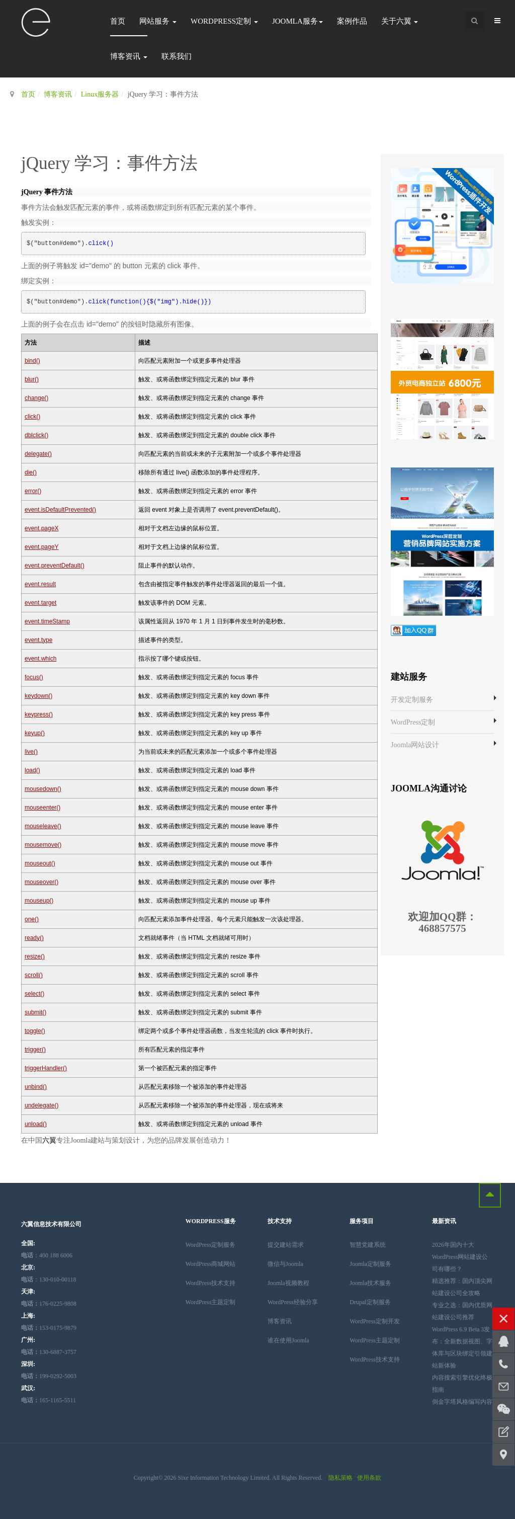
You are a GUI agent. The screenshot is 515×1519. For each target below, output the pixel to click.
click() (32, 416)
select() (34, 993)
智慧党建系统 (368, 1244)
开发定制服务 (412, 699)
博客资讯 (128, 56)
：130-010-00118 (48, 1279)
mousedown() (43, 788)
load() (32, 770)
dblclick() (36, 435)
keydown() (38, 695)
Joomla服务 (297, 21)
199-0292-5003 (48, 1376)
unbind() (36, 1086)
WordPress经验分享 (293, 1302)
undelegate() (41, 1105)
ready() (34, 937)
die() (31, 472)
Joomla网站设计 (415, 745)
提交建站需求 (286, 1244)
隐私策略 (340, 1477)
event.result (40, 584)
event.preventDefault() (54, 565)
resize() (35, 956)
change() (36, 398)
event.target (40, 602)
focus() (34, 677)
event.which (40, 658)
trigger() (35, 1049)
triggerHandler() (46, 1068)
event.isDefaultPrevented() (60, 509)
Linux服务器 (100, 94)
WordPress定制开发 (375, 1321)
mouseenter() (42, 807)
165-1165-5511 (48, 1400)
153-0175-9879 (48, 1327)
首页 (117, 21)
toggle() (35, 1030)
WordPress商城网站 (211, 1263)
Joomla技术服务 (370, 1283)
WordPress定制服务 (211, 1244)
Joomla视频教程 (288, 1283)
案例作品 (352, 21)
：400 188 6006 (46, 1255)
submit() (35, 1012)
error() (33, 491)
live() (31, 751)
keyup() (35, 733)
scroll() (34, 975)
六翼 (49, 1140)
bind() (32, 360)
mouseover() (41, 882)
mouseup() (39, 900)
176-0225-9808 (48, 1303)
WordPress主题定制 (211, 1302)
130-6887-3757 (48, 1351)
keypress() (39, 714)
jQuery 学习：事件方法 (109, 163)
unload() (36, 1124)
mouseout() (40, 863)
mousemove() (43, 844)
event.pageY (41, 546)
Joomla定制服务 (370, 1263)
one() (32, 919)
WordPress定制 (224, 21)
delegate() (38, 453)
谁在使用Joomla (288, 1340)
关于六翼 (399, 21)
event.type (38, 640)
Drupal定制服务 (370, 1302)
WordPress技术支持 (211, 1283)
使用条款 (369, 1477)
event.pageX (41, 528)
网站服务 (158, 21)
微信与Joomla (285, 1263)
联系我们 (176, 56)
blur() (32, 379)
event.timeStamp (47, 621)
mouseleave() (43, 826)
